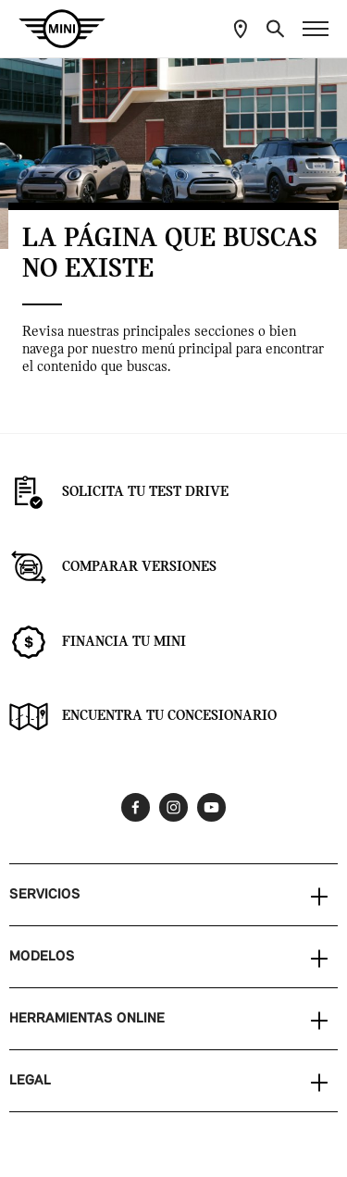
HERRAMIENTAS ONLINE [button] (87, 1018)
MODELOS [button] (42, 956)
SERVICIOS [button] (45, 894)
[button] (275, 28)
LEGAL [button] (30, 1080)
